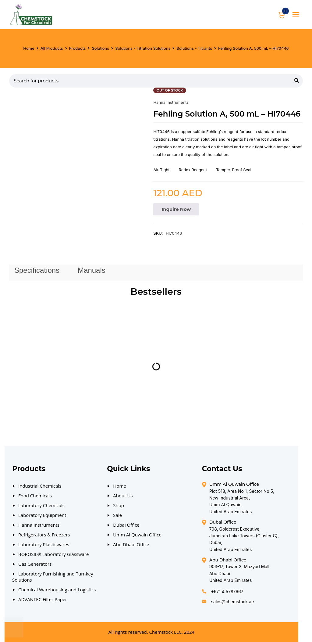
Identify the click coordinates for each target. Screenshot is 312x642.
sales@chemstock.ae (232, 601)
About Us (123, 495)
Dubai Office (126, 525)
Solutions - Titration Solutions (142, 48)
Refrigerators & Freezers (44, 535)
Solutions (100, 48)
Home (28, 48)
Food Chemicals (35, 495)
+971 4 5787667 (227, 591)
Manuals (91, 270)
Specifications (36, 270)
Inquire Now (176, 209)
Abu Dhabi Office (131, 544)
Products (77, 48)
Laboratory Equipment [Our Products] (42, 515)
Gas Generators (34, 564)
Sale (117, 515)
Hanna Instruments (171, 102)
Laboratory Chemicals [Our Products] (41, 505)
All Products (52, 48)
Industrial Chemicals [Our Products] (39, 486)
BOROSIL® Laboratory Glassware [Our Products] (53, 554)
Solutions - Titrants (194, 48)
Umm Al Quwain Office (137, 535)
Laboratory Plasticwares (43, 544)
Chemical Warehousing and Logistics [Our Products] (57, 589)
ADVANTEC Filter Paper (42, 599)
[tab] (37, 270)
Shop (118, 505)
